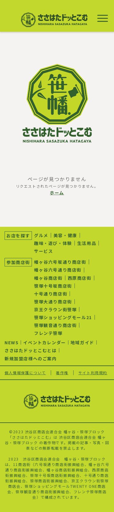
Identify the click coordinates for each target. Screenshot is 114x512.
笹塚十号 (38, 475)
